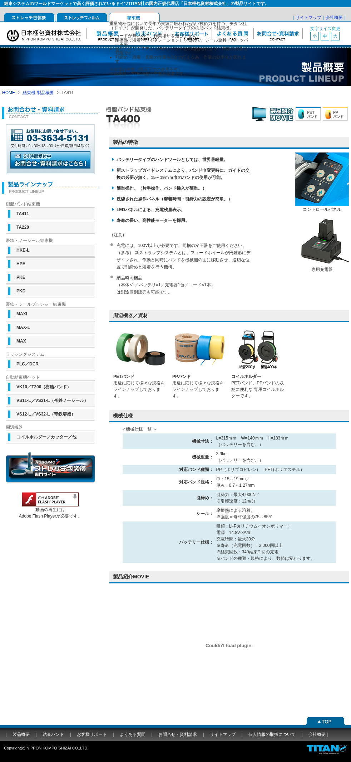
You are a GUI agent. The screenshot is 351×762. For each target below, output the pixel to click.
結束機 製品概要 (38, 92)
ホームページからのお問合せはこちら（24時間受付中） (50, 161)
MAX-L (23, 327)
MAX (21, 341)
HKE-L (23, 250)
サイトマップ (308, 17)
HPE (20, 263)
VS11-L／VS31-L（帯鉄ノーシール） (52, 400)
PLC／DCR (27, 364)
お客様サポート (92, 734)
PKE (20, 277)
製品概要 (21, 734)
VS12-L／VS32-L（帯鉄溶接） (45, 414)
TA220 (22, 227)
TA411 (22, 213)
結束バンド (53, 734)
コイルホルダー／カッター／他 (46, 437)
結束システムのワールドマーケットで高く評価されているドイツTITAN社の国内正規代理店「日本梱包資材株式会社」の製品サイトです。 (136, 3)
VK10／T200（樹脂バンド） (43, 386)
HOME (8, 92)
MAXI (21, 313)
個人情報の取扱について (272, 734)
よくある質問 (132, 734)
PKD (20, 290)
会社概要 (334, 17)
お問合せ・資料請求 (278, 33)
